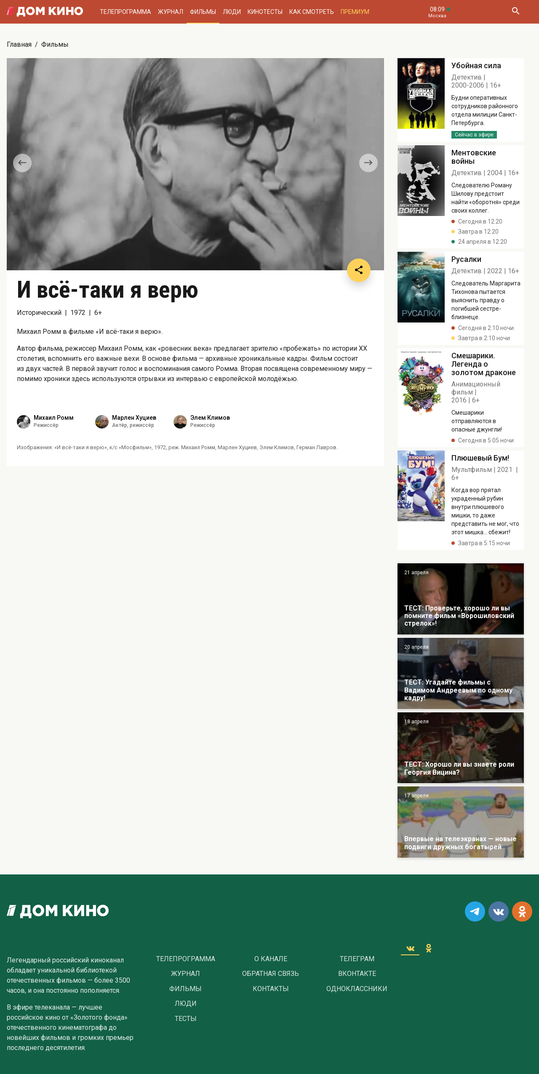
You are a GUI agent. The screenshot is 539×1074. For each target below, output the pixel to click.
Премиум (355, 11)
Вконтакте (357, 974)
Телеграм (357, 959)
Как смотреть (311, 11)
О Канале (270, 959)
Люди (232, 11)
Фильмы (203, 11)
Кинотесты (265, 11)
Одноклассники (356, 989)
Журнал (170, 11)
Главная (19, 44)
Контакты (271, 989)
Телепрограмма (125, 11)
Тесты (186, 1019)
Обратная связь (270, 974)
